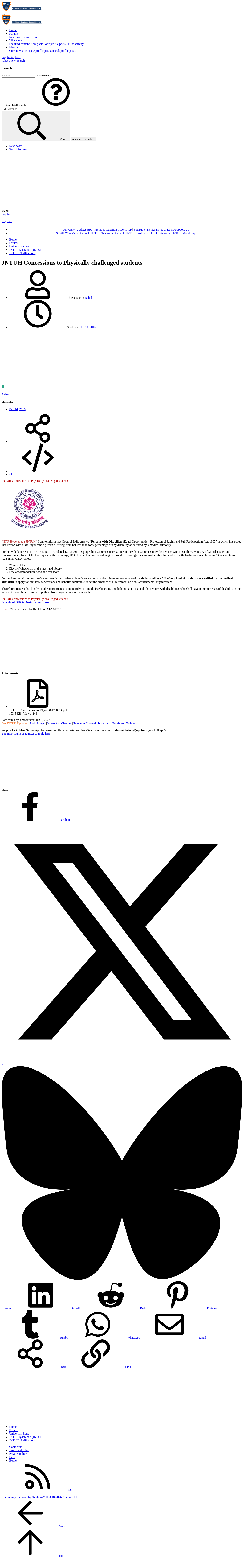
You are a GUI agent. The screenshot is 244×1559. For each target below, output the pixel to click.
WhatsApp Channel (59, 723)
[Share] (37, 441)
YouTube (139, 229)
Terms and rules (19, 1450)
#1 (10, 474)
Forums (13, 33)
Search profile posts (63, 50)
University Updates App (77, 229)
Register (7, 221)
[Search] (20, 60)
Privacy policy (18, 1453)
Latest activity (75, 43)
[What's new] (9, 60)
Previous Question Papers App (113, 229)
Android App (37, 723)
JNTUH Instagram (158, 233)
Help (12, 1457)
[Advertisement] (122, 180)
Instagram (153, 229)
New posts (15, 37)
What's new (16, 40)
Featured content (19, 43)
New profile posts (55, 43)
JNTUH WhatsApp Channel (72, 233)
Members (15, 47)
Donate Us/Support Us (175, 229)
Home (13, 30)
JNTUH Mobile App (184, 233)
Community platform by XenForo (40, 1497)
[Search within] (44, 75)
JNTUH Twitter (135, 233)
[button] (55, 105)
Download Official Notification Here (25, 602)
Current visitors (18, 50)
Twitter (130, 723)
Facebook (118, 723)
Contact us (15, 1446)
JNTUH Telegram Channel (107, 233)
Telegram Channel (84, 723)
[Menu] (3, 14)
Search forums (31, 37)
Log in (6, 214)
